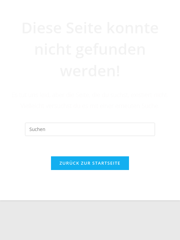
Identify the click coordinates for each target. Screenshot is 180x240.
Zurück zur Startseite (90, 163)
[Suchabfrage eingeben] (90, 129)
